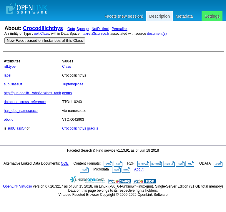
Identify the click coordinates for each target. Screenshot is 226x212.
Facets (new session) (123, 16)
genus (67, 93)
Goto (71, 29)
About (138, 170)
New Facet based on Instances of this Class (45, 40)
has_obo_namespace (21, 111)
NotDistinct (100, 29)
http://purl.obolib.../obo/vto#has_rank (32, 93)
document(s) (157, 34)
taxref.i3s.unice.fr (95, 34)
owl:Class (41, 34)
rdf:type (10, 66)
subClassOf (13, 84)
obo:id (9, 119)
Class (66, 66)
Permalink (119, 29)
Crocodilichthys (43, 28)
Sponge (83, 29)
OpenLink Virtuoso (17, 186)
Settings (212, 16)
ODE (65, 164)
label (7, 75)
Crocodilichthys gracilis (80, 128)
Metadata (184, 16)
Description (159, 16)
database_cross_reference (25, 102)
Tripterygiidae (72, 84)
